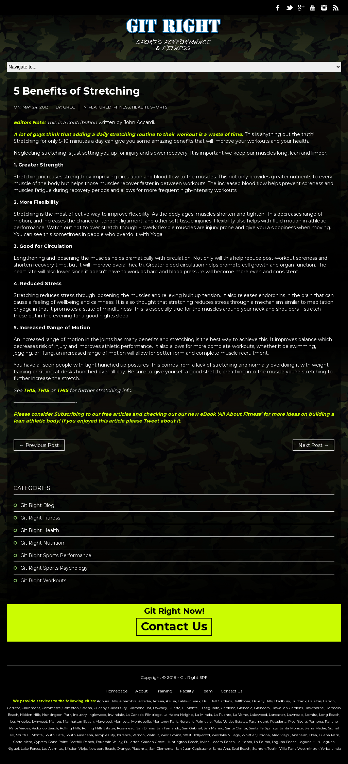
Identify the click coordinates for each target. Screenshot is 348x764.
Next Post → (313, 445)
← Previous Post (39, 445)
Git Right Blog (37, 505)
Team (207, 690)
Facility (187, 690)
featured (100, 107)
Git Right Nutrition (42, 543)
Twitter (289, 7)
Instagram (324, 7)
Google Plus (301, 7)
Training (164, 690)
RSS (335, 7)
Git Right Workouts (43, 580)
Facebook (277, 7)
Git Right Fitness (40, 518)
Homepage (116, 690)
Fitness (122, 107)
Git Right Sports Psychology (54, 568)
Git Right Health (39, 530)
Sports (158, 107)
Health (140, 107)
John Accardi (139, 122)
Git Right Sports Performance (55, 555)
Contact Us (231, 690)
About (141, 690)
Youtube (312, 7)
